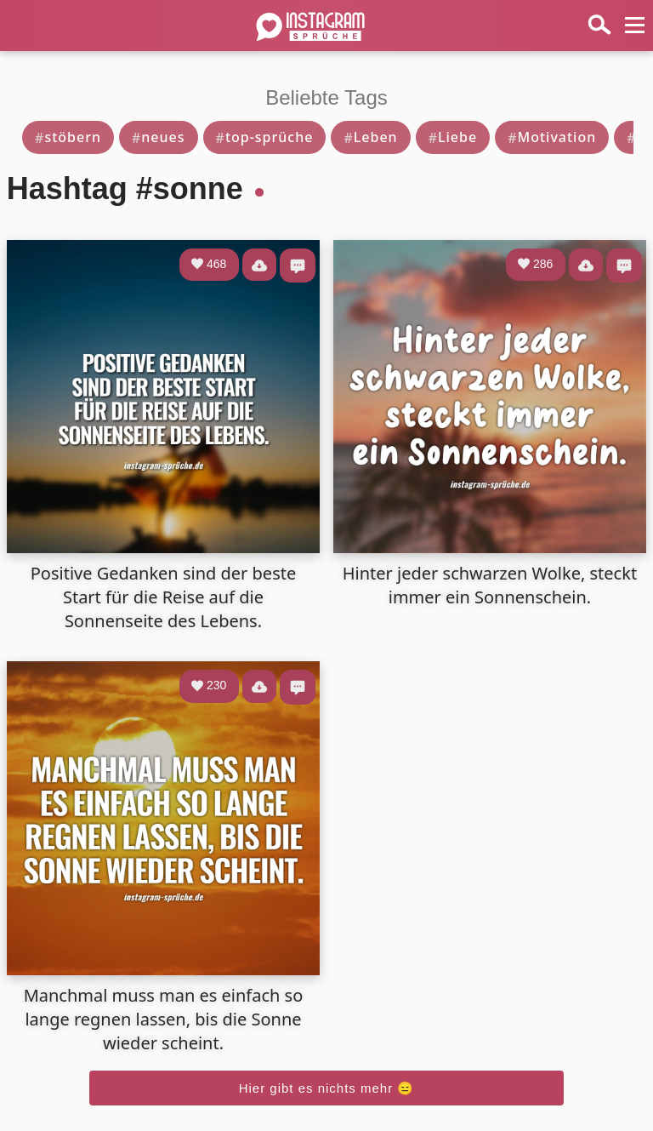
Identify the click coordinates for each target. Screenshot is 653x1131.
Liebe (453, 137)
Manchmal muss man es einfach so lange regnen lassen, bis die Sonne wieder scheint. (164, 1019)
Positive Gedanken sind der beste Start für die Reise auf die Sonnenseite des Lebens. (164, 597)
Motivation (552, 137)
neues (158, 137)
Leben (370, 137)
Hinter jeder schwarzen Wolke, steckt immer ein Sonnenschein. (490, 585)
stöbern (68, 137)
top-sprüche (265, 137)
